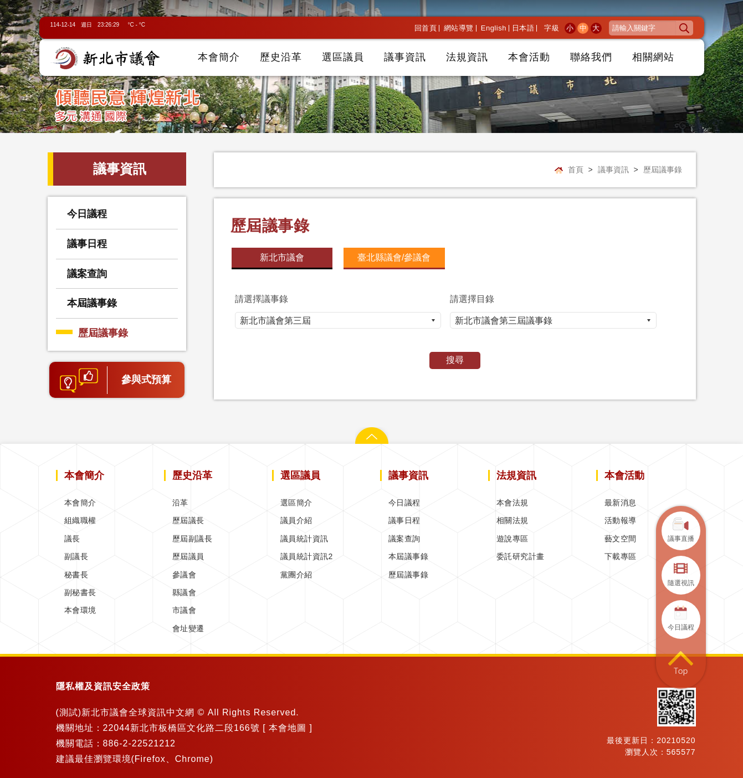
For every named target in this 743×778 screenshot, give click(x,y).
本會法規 (512, 502)
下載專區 (620, 556)
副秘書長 (80, 592)
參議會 (184, 574)
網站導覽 (459, 28)
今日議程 (87, 213)
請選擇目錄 (472, 299)
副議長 (76, 556)
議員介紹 (296, 520)
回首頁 (425, 28)
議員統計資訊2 (306, 556)
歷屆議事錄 (103, 333)
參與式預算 (146, 379)
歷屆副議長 (192, 538)
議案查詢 (87, 273)
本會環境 (80, 610)
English (493, 28)
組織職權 (80, 520)
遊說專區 (512, 538)
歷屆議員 (188, 556)
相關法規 (512, 520)
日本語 (523, 28)
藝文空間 (620, 538)
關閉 (371, 433)
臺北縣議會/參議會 (394, 257)
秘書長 (76, 574)
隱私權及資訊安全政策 (103, 686)
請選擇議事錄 (261, 299)
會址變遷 (188, 628)
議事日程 (87, 243)
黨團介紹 (296, 574)
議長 (72, 538)
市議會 (184, 610)
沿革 (180, 502)
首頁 (575, 169)
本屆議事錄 (92, 303)
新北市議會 (282, 257)
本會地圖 (287, 728)
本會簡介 (80, 502)
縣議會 (184, 592)
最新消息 (620, 502)
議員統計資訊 (304, 538)
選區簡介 (296, 502)
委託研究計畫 (520, 556)
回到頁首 (681, 663)
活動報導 (620, 520)
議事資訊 (613, 169)
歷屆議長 (188, 520)
